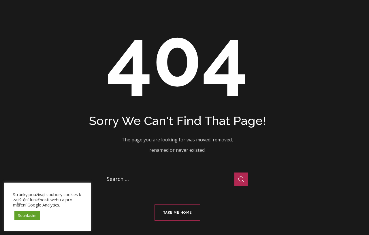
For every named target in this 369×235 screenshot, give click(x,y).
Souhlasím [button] (27, 215)
